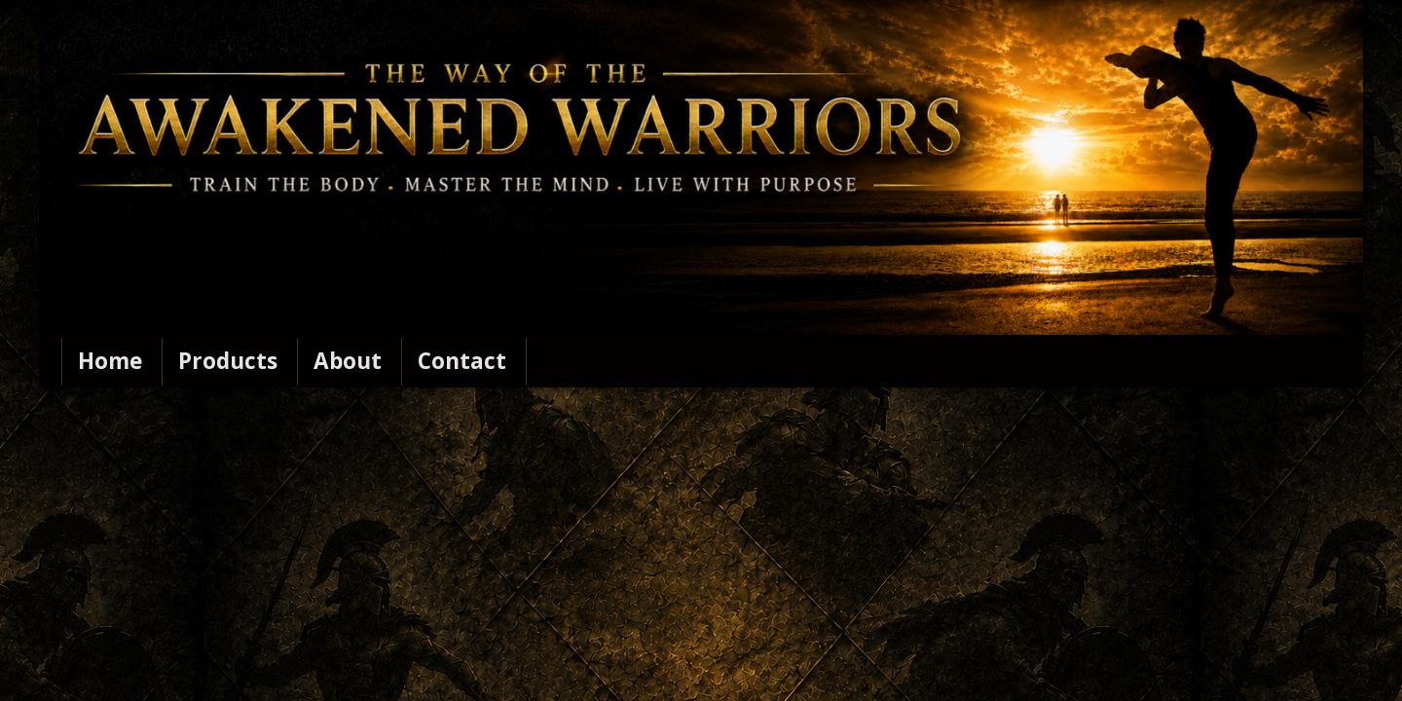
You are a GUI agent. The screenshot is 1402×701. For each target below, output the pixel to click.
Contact (462, 361)
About (348, 361)
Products (227, 361)
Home (110, 361)
